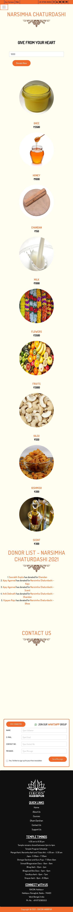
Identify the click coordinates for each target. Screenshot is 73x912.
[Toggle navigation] (4, 7)
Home (36, 807)
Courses (36, 816)
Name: (8, 730)
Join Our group (51, 724)
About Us (37, 811)
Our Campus (9, 2)
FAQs (17, 2)
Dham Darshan (36, 820)
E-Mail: (9, 737)
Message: (10, 751)
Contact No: (11, 744)
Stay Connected (16, 724)
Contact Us (36, 825)
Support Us (36, 829)
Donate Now (21, 63)
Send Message (57, 759)
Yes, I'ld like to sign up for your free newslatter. (25, 761)
